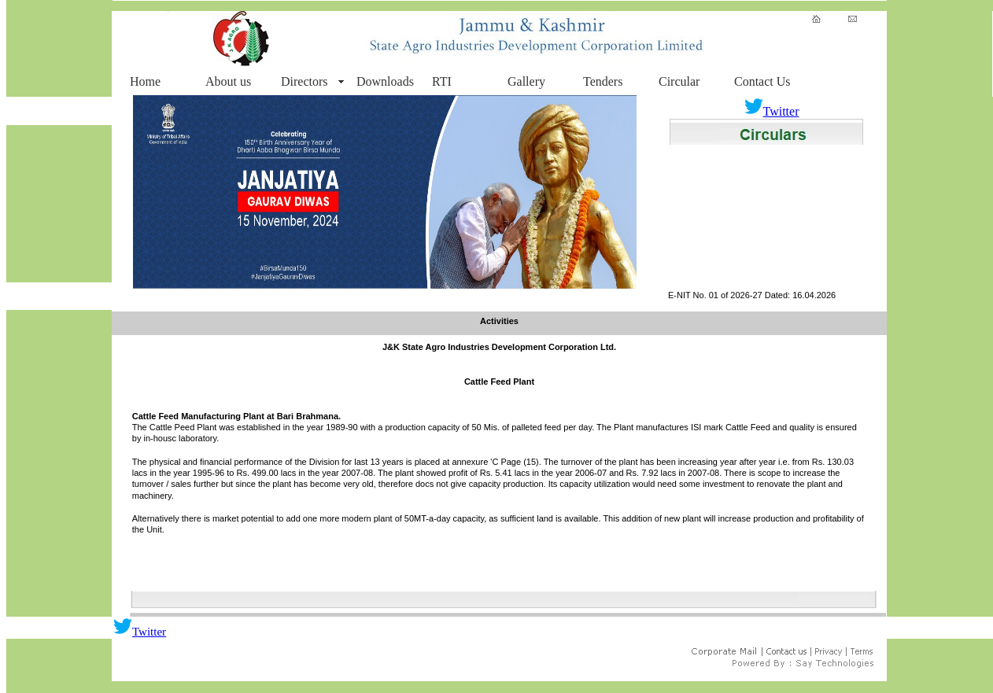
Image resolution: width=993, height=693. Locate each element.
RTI (442, 81)
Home (145, 81)
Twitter (771, 111)
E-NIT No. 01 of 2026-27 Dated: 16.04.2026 (752, 298)
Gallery (526, 81)
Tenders (602, 81)
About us (228, 81)
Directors (304, 81)
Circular (679, 81)
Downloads (385, 81)
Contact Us (762, 81)
